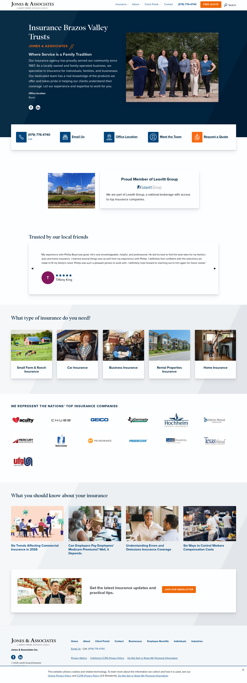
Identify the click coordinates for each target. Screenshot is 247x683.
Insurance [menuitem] (121, 4)
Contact (119, 641)
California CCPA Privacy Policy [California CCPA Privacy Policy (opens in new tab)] (107, 658)
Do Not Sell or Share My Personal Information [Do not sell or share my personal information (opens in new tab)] (152, 658)
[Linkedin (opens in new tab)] (39, 108)
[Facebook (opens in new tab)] (32, 108)
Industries (197, 641)
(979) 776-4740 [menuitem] (187, 4)
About (86, 641)
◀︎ (33, 268)
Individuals (180, 641)
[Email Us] (79, 137)
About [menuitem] (135, 4)
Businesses (135, 641)
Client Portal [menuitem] (151, 4)
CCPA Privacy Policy (88, 675)
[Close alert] (243, 670)
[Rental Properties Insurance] (169, 354)
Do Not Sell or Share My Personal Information (143, 675)
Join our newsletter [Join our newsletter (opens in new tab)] (179, 589)
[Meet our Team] (167, 137)
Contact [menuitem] (168, 4)
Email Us (76, 648)
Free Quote (210, 4)
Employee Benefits (158, 641)
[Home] (33, 641)
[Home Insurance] (215, 354)
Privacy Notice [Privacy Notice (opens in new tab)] (79, 658)
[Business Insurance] (123, 354)
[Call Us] (35, 137)
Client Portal (102, 641)
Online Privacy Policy (59, 675)
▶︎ (216, 268)
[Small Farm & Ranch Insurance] (31, 354)
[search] (230, 5)
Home (74, 641)
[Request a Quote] (211, 137)
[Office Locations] (123, 137)
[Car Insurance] (77, 354)
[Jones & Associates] (32, 5)
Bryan (32, 97)
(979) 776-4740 (96, 648)
